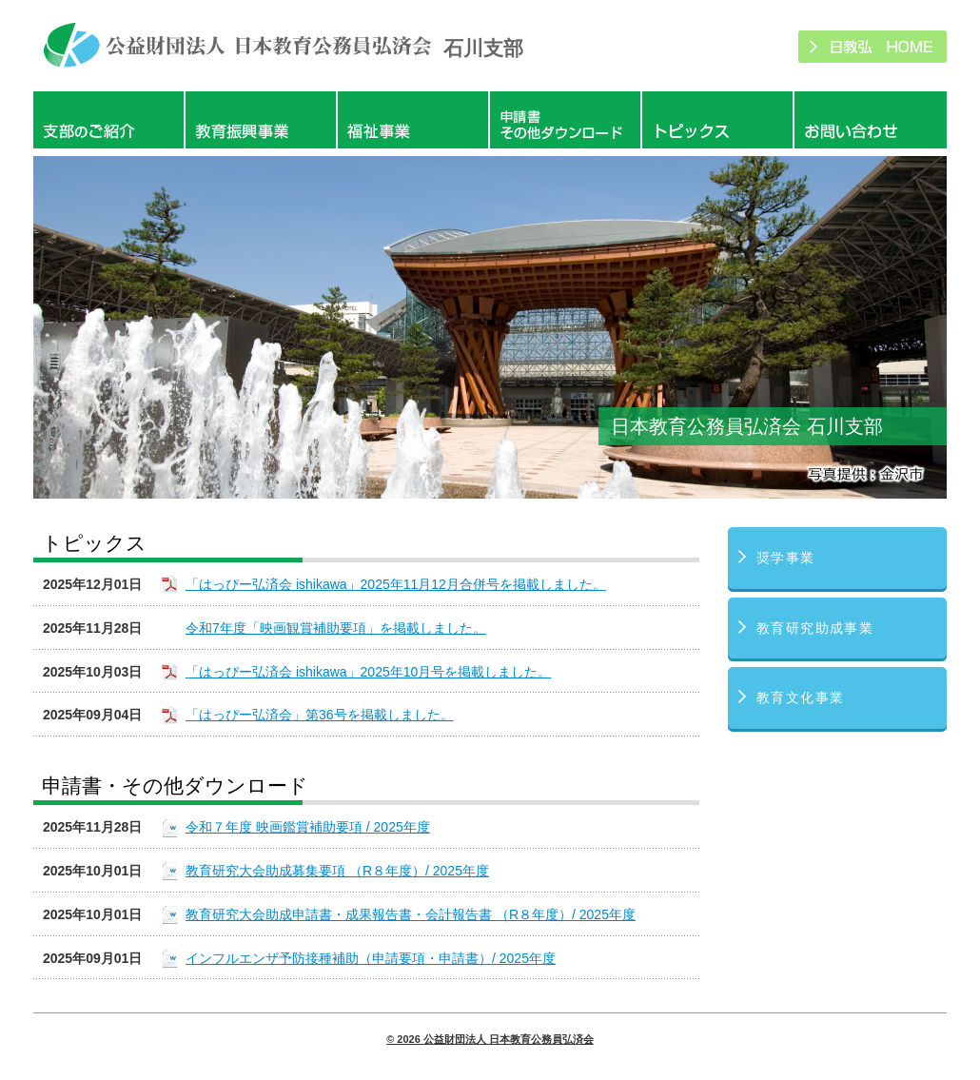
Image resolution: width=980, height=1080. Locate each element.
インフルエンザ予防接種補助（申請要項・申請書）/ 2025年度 (371, 958)
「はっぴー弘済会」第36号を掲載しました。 (320, 714)
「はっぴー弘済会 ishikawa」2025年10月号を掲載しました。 (368, 671)
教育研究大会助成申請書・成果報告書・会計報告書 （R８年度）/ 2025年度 (411, 914)
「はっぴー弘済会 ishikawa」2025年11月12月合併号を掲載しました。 (396, 584)
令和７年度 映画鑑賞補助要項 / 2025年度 (308, 827)
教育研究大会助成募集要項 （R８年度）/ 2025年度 (337, 870)
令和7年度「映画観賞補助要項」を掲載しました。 (336, 628)
